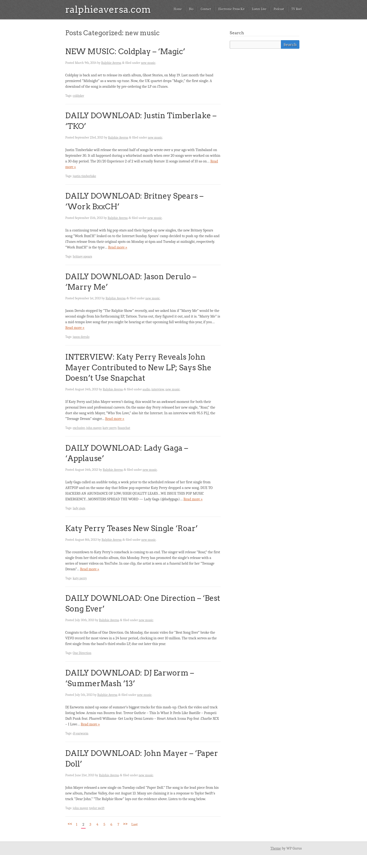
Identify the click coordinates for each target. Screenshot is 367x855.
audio (146, 389)
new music (148, 63)
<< (70, 824)
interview (157, 389)
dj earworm (80, 733)
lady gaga (79, 508)
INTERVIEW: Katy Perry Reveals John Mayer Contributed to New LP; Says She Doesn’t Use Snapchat (138, 367)
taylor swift (97, 808)
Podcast (279, 9)
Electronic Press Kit (231, 9)
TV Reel (296, 9)
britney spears (82, 256)
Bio (191, 9)
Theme (275, 848)
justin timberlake (84, 176)
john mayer (93, 428)
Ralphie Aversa (111, 63)
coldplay (78, 96)
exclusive (79, 428)
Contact (206, 9)
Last (134, 824)
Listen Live (259, 9)
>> (125, 824)
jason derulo (81, 337)
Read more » (117, 247)
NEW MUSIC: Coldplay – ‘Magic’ (125, 51)
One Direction (82, 653)
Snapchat (124, 428)
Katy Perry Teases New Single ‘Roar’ (131, 528)
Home (178, 9)
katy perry (109, 428)
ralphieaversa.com (108, 9)
